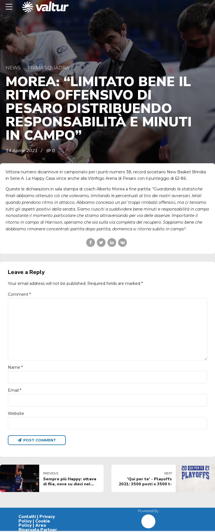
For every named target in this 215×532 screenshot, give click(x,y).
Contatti (27, 518)
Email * (14, 391)
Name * (15, 368)
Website (16, 414)
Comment (19, 294)
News (13, 67)
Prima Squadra (48, 67)
